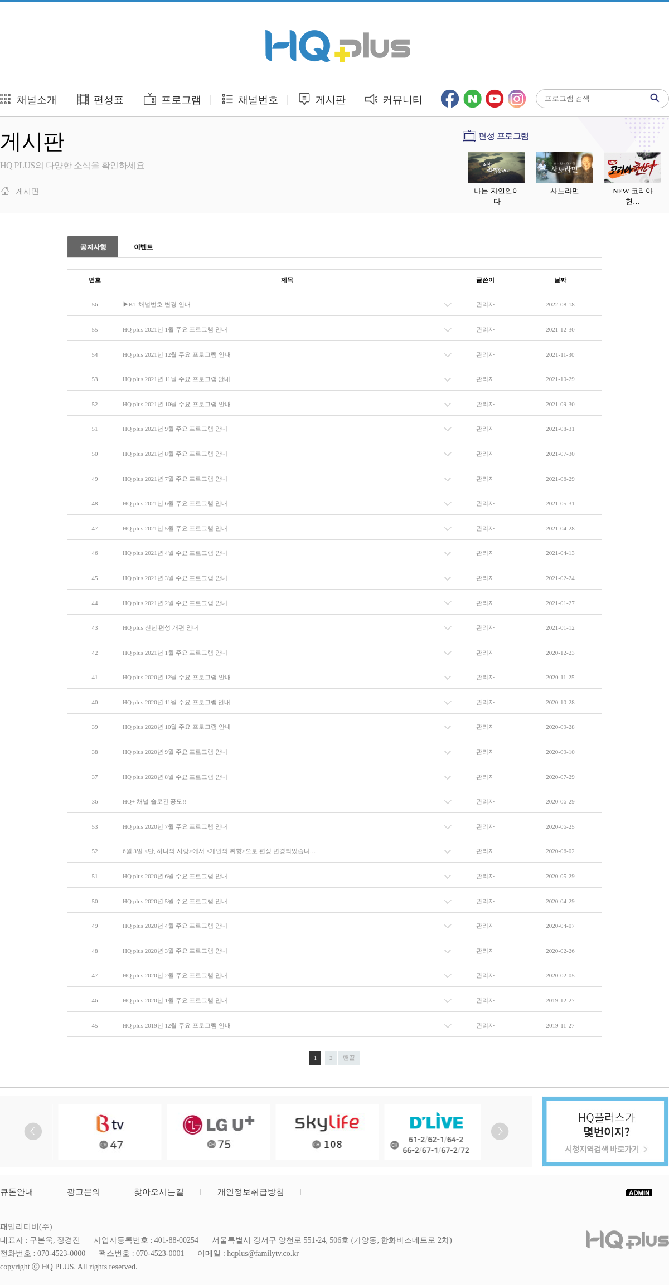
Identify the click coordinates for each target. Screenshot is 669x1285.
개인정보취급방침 (250, 1191)
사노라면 (564, 191)
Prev (33, 1131)
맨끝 (349, 1057)
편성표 (100, 99)
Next (500, 1131)
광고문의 (83, 1191)
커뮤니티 (394, 99)
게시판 (321, 99)
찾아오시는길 (159, 1191)
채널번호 (249, 99)
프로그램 (172, 99)
